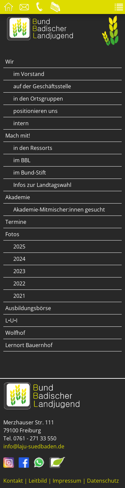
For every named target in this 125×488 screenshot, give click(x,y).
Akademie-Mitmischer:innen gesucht (59, 209)
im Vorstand (28, 74)
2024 (19, 258)
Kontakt (13, 480)
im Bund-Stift (29, 172)
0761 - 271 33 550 (34, 438)
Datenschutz (103, 480)
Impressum (67, 480)
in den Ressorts (32, 148)
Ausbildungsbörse (28, 308)
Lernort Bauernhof (28, 345)
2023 (19, 271)
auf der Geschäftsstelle (42, 86)
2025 (19, 246)
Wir (9, 61)
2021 (19, 295)
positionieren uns (35, 111)
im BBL (21, 160)
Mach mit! (17, 135)
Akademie (17, 197)
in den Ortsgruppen (38, 98)
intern (21, 123)
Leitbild (38, 480)
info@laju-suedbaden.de (33, 446)
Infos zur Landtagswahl (42, 185)
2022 (19, 283)
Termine (15, 222)
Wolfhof (15, 332)
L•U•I (11, 320)
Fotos (12, 234)
